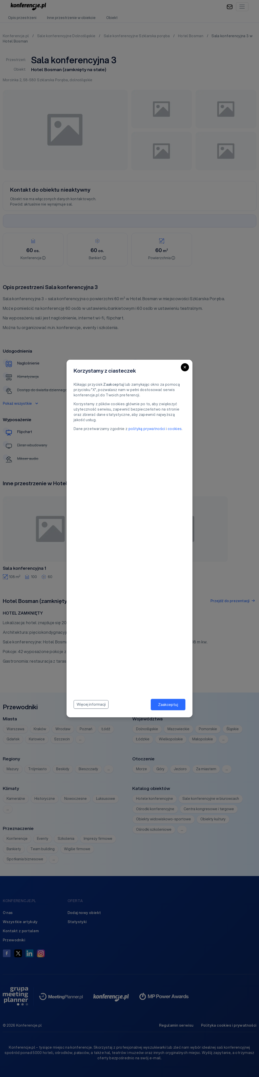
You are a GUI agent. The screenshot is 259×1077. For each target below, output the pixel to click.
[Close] (185, 367)
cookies (175, 428)
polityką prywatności (146, 428)
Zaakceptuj (168, 704)
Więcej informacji (91, 704)
